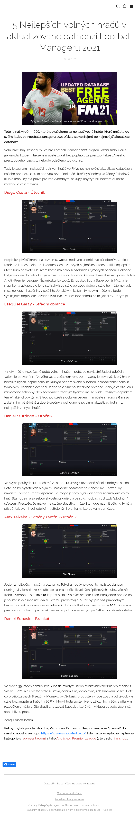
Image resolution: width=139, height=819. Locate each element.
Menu (131, 6)
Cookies (108, 809)
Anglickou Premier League (76, 738)
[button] (117, 6)
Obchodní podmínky (69, 793)
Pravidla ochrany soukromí (69, 799)
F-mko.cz (57, 783)
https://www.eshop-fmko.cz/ (63, 733)
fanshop (120, 738)
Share (9, 764)
